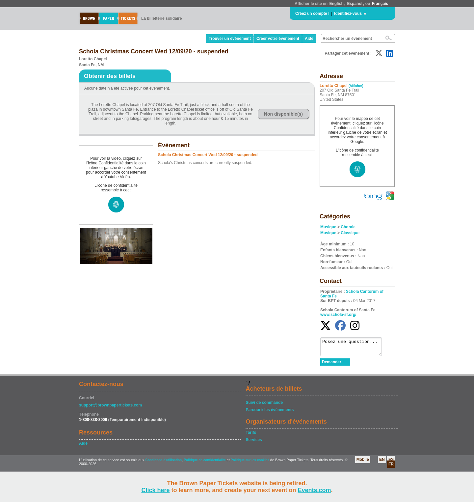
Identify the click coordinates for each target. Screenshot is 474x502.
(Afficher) (356, 86)
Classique (350, 233)
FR (391, 467)
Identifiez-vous (348, 13)
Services (254, 442)
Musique (328, 227)
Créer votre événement (277, 38)
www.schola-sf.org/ (338, 314)
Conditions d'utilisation (163, 463)
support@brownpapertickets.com (110, 408)
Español (354, 3)
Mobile (362, 462)
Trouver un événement (230, 38)
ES (391, 462)
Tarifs (251, 435)
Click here (155, 490)
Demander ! (333, 365)
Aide (309, 38)
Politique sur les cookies (250, 463)
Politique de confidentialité (204, 463)
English (336, 3)
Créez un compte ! (312, 13)
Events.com (314, 490)
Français (380, 3)
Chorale (348, 227)
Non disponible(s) (283, 114)
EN (382, 462)
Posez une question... (354, 348)
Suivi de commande (264, 405)
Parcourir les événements (270, 412)
